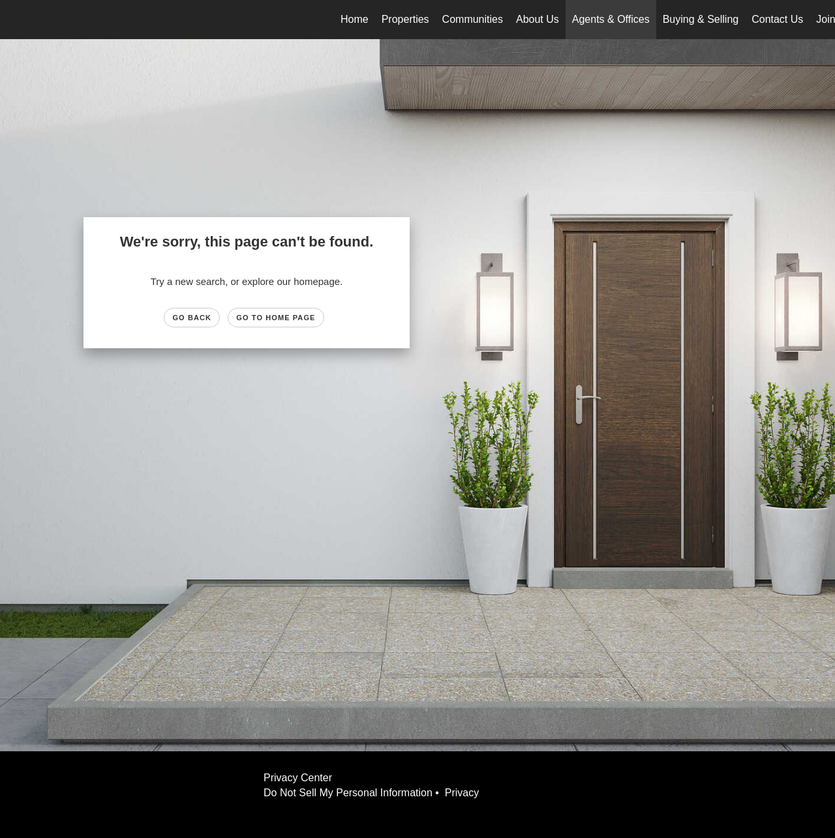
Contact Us (777, 19)
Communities (472, 19)
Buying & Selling (701, 19)
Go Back (191, 318)
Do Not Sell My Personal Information (348, 792)
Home (355, 19)
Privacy (465, 792)
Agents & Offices (611, 19)
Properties (405, 19)
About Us (537, 19)
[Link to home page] (16, 19)
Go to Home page (275, 318)
